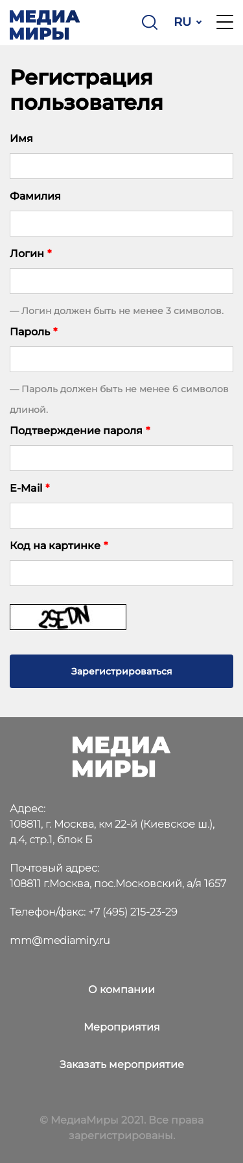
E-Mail (29, 488)
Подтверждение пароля (80, 430)
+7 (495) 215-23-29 (133, 912)
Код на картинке (59, 546)
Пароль (33, 332)
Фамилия (35, 196)
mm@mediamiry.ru (60, 940)
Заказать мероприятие (122, 1064)
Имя (21, 138)
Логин (30, 253)
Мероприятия (122, 1027)
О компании (121, 989)
